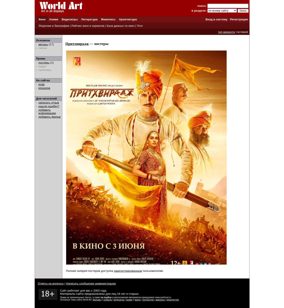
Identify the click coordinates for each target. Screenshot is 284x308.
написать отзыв (49, 102)
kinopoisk (45, 88)
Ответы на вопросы (51, 283)
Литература (89, 19)
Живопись (108, 19)
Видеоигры (70, 19)
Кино (42, 19)
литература (148, 300)
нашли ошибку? (49, 106)
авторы (43, 44)
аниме (129, 300)
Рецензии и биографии (54, 25)
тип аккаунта (226, 32)
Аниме (53, 19)
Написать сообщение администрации (91, 283)
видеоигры (119, 300)
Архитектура (128, 19)
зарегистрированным (128, 270)
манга (138, 300)
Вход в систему (216, 19)
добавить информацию (47, 111)
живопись (160, 300)
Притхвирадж (77, 44)
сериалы (107, 300)
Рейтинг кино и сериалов (87, 25)
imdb (42, 84)
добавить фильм (50, 116)
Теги (140, 25)
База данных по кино (120, 25)
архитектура (173, 300)
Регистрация (239, 19)
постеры (44, 62)
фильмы (97, 300)
